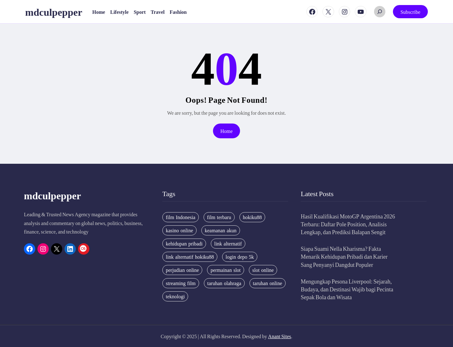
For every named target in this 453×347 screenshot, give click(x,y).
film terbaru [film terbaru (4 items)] (219, 217)
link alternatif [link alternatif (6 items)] (228, 243)
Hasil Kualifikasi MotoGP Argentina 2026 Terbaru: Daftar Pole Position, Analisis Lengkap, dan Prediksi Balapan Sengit (348, 223)
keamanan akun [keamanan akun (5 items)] (221, 230)
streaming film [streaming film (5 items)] (181, 283)
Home (226, 131)
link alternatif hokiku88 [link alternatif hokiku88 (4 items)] (190, 257)
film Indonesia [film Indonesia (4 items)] (180, 217)
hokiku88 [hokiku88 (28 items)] (252, 217)
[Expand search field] (379, 11)
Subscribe (410, 11)
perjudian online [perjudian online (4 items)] (182, 270)
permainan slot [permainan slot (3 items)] (225, 270)
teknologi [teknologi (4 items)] (175, 296)
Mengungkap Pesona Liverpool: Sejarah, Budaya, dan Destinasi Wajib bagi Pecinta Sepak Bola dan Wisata (347, 289)
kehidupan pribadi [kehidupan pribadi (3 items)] (184, 243)
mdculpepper (53, 11)
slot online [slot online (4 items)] (263, 270)
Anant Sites (279, 336)
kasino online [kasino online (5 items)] (179, 230)
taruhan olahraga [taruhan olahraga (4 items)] (224, 283)
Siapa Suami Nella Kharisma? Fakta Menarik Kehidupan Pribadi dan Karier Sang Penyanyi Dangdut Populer (344, 256)
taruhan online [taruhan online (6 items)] (267, 283)
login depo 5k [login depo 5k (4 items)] (240, 257)
